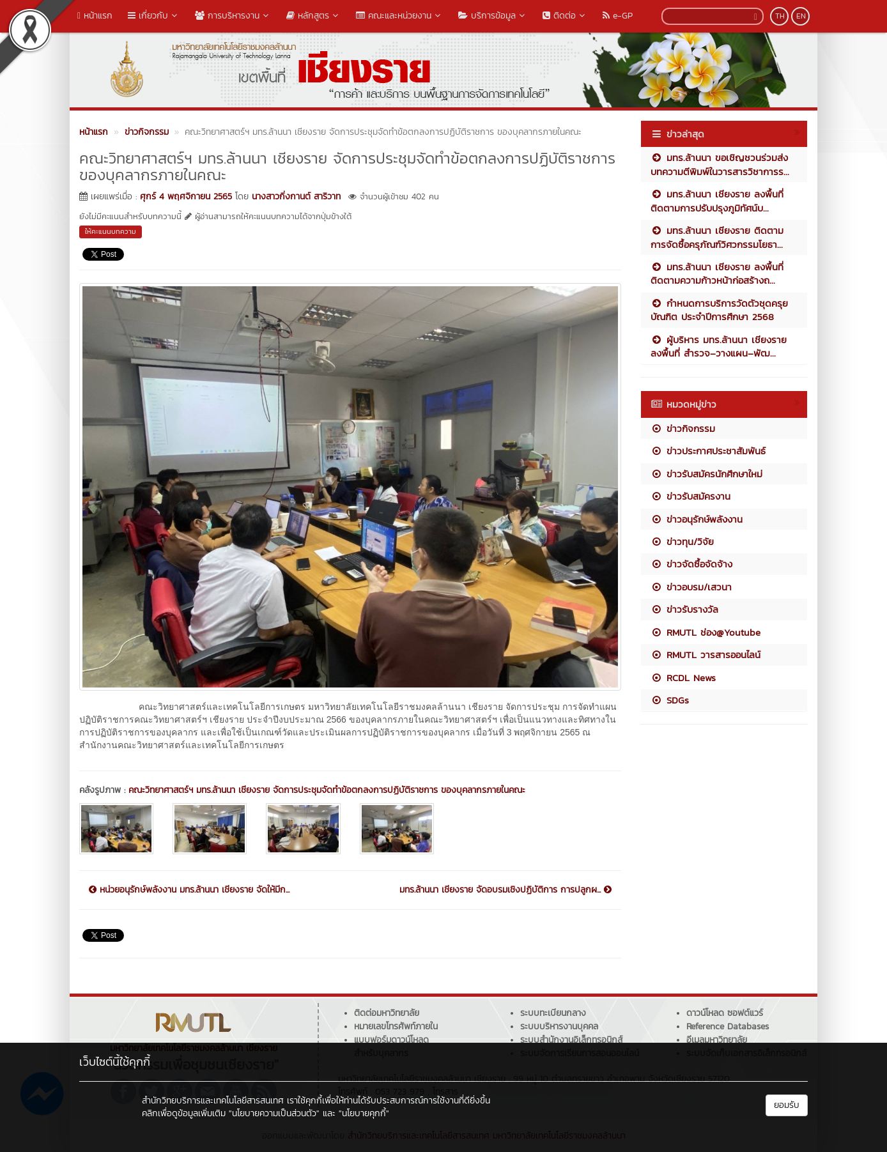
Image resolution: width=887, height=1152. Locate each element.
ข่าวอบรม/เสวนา (691, 587)
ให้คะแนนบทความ (110, 231)
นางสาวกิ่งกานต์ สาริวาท (296, 196)
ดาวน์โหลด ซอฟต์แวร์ (724, 1013)
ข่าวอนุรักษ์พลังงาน (697, 519)
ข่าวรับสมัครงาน (690, 496)
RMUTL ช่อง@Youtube (705, 632)
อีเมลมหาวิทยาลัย (716, 1040)
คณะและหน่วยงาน (399, 15)
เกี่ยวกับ (154, 15)
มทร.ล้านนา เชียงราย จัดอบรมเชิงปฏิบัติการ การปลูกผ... (505, 890)
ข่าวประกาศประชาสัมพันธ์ (708, 450)
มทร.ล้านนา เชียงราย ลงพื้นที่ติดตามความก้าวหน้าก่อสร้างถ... (717, 273)
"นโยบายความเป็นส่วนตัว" (274, 1113)
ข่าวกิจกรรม (683, 428)
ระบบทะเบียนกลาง (553, 1013)
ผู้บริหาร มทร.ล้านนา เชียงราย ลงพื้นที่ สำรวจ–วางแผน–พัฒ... (719, 346)
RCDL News (683, 677)
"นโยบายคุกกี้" (364, 1113)
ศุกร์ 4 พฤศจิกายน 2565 (186, 196)
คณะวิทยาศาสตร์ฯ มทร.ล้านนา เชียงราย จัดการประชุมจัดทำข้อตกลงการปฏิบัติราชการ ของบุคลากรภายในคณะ (326, 790)
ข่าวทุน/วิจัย (682, 541)
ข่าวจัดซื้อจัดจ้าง (691, 564)
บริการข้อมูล (492, 15)
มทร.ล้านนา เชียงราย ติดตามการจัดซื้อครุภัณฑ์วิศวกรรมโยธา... (717, 237)
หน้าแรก (94, 15)
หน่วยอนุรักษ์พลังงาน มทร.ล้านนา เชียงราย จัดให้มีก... (189, 890)
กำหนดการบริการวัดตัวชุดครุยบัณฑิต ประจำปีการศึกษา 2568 (719, 310)
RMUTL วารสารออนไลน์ (705, 654)
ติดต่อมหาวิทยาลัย (386, 1013)
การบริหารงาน (233, 15)
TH (780, 16)
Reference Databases (727, 1026)
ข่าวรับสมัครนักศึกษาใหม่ (706, 473)
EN (801, 16)
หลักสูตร (313, 15)
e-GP (618, 15)
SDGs (670, 700)
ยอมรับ (786, 1105)
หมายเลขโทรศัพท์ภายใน (396, 1026)
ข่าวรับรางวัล (684, 609)
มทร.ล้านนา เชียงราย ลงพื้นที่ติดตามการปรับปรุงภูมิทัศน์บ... (717, 201)
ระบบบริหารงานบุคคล (559, 1026)
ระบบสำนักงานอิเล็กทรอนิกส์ (571, 1040)
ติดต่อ (565, 15)
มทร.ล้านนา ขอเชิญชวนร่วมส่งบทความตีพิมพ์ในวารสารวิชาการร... (720, 164)
